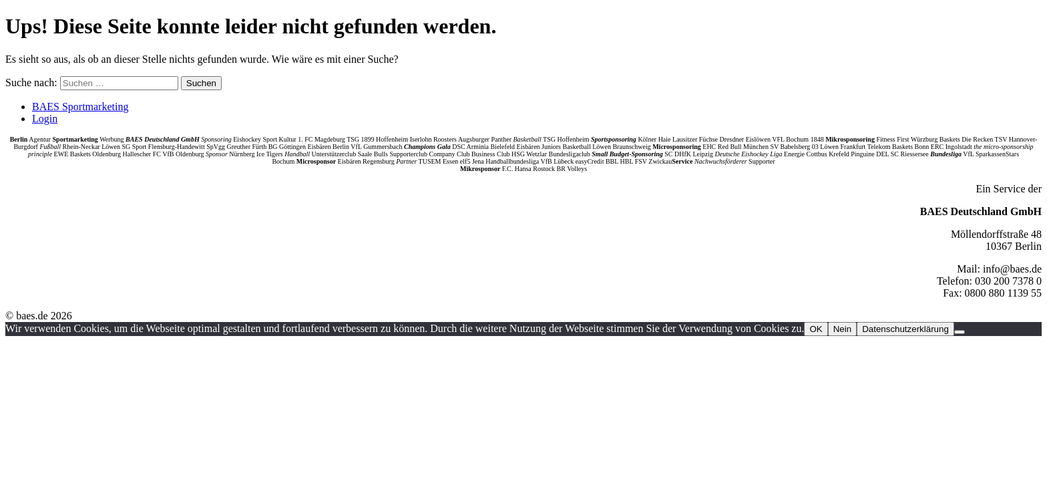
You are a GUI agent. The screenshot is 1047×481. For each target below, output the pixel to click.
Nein (842, 329)
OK (815, 329)
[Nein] (959, 332)
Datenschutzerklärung (905, 329)
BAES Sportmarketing (80, 106)
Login (44, 118)
